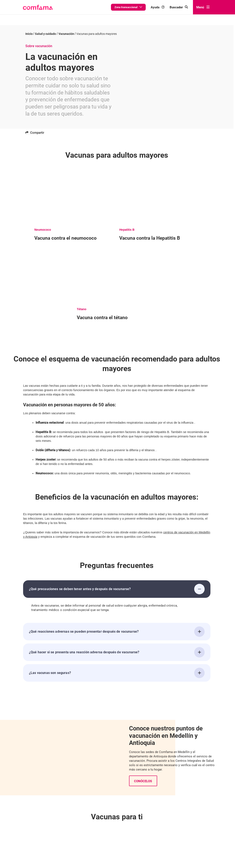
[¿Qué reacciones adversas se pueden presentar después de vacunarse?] (199, 628)
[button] (38, 7)
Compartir (34, 129)
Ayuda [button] (158, 7)
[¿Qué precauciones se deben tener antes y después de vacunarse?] (199, 586)
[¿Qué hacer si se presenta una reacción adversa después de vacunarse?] (199, 649)
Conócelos (143, 778)
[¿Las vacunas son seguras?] (199, 669)
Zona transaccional (128, 7)
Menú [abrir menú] (203, 7)
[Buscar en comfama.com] (179, 7)
